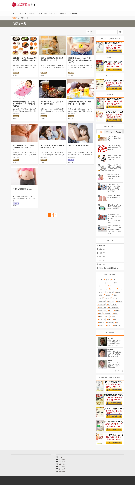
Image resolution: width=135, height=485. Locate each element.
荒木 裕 (42, 162)
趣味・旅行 (63, 13)
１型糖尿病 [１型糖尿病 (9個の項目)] (117, 325)
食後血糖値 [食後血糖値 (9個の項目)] (110, 322)
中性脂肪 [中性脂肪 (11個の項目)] (110, 292)
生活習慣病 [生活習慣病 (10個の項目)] (102, 304)
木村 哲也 (70, 75)
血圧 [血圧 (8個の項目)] (107, 316)
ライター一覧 (119, 371)
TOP (13, 18)
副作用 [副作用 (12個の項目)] (100, 295)
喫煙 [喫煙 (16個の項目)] (100, 298)
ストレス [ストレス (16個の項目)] (112, 289)
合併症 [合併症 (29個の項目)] (115, 295)
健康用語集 (74, 13)
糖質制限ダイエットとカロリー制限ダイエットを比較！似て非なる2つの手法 (80, 60)
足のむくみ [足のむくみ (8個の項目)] (102, 319)
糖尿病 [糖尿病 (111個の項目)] (114, 304)
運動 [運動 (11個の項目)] (115, 319)
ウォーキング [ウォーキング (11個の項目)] (102, 286)
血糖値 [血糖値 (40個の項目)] (113, 316)
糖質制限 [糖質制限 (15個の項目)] (117, 310)
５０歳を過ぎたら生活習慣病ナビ (108, 268)
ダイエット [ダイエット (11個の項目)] (102, 292)
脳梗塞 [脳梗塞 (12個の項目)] (100, 316)
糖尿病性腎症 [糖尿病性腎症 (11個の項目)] (102, 310)
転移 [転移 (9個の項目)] (109, 319)
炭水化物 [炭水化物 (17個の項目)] (119, 301)
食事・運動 (43, 13)
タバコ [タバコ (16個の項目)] (120, 289)
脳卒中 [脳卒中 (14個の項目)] (115, 313)
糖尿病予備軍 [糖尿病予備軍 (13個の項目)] (102, 307)
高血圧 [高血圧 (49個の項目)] (108, 325)
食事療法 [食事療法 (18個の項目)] (101, 322)
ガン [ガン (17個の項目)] (110, 286)
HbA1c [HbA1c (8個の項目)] (100, 280)
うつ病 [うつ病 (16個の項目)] (107, 280)
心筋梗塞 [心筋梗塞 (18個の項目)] (107, 298)
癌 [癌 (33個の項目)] (108, 304)
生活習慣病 (22, 13)
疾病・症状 (32, 13)
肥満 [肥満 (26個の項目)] (100, 313)
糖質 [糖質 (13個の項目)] (110, 310)
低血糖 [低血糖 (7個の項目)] (118, 292)
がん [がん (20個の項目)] (114, 280)
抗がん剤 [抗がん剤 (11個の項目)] (115, 298)
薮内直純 (15, 75)
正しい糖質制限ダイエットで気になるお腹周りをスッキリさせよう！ (24, 147)
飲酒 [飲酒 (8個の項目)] (117, 322)
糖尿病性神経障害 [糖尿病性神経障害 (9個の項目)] (113, 307)
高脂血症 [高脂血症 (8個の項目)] (101, 325)
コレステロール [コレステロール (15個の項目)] (103, 289)
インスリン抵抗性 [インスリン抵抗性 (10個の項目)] (112, 283)
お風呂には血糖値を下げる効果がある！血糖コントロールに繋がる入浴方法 (24, 104)
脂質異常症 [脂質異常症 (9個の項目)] (107, 313)
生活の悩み (53, 13)
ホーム (13, 13)
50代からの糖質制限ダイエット (23, 189)
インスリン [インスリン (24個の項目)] (102, 283)
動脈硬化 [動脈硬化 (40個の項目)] (108, 295)
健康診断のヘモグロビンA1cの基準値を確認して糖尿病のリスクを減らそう (24, 60)
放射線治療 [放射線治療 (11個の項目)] (102, 301)
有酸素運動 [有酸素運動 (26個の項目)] (111, 301)
